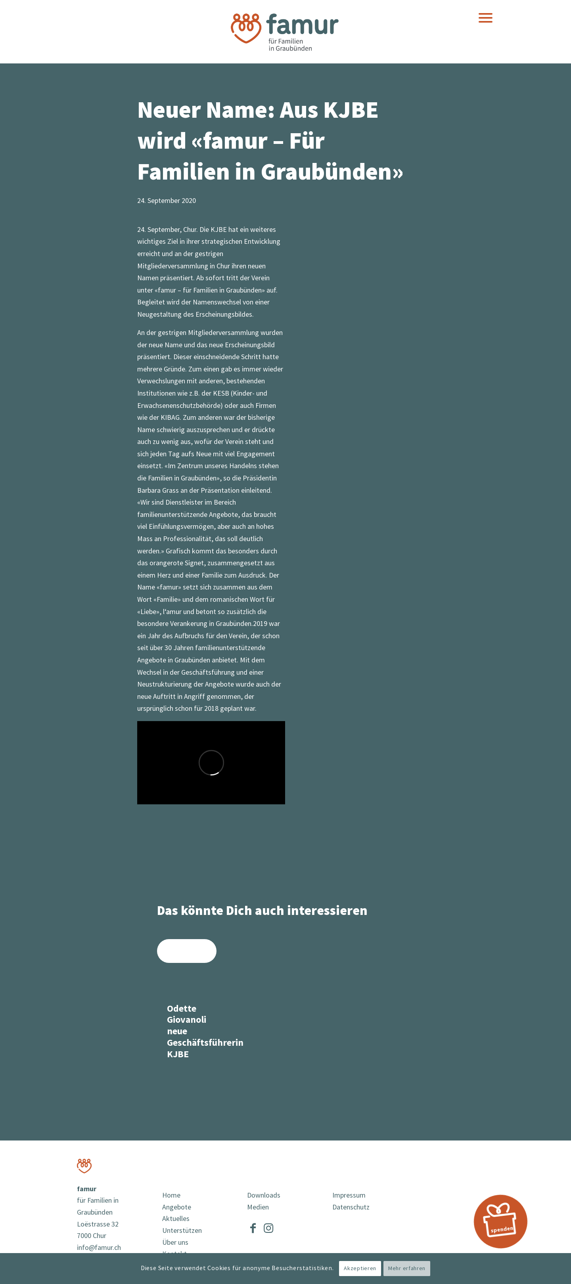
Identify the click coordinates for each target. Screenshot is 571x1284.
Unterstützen (182, 1231)
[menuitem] (485, 18)
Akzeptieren (360, 1268)
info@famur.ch (99, 1248)
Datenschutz (351, 1207)
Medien (258, 1207)
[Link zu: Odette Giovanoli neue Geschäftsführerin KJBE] (187, 1003)
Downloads (263, 1195)
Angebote (176, 1207)
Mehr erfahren (406, 1268)
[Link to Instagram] (268, 1227)
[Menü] (485, 18)
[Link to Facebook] (253, 1227)
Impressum (349, 1195)
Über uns (175, 1242)
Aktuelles (176, 1219)
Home (171, 1195)
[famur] (285, 31)
